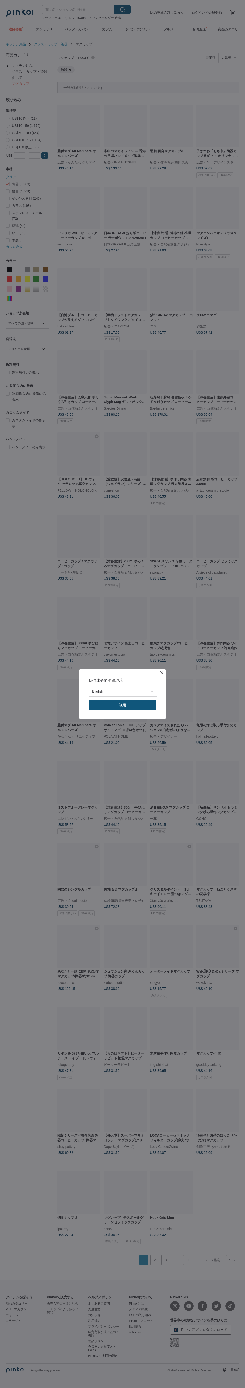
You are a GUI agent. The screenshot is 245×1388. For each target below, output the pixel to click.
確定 (122, 705)
